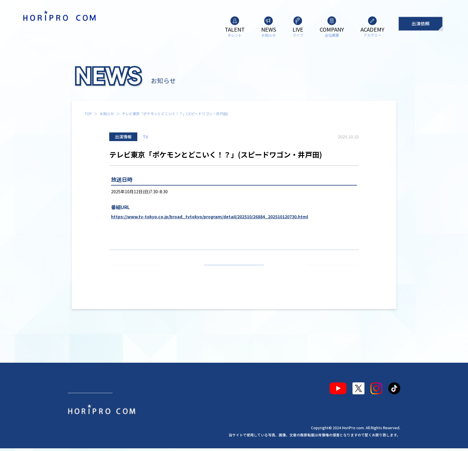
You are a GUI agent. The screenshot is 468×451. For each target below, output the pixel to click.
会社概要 (177, 386)
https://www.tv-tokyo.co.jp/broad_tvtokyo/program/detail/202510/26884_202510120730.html (209, 217)
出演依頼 (420, 23)
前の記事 (138, 272)
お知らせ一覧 (234, 272)
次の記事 (329, 272)
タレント (82, 386)
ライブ (146, 386)
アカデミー (214, 386)
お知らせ (107, 113)
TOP (88, 113)
